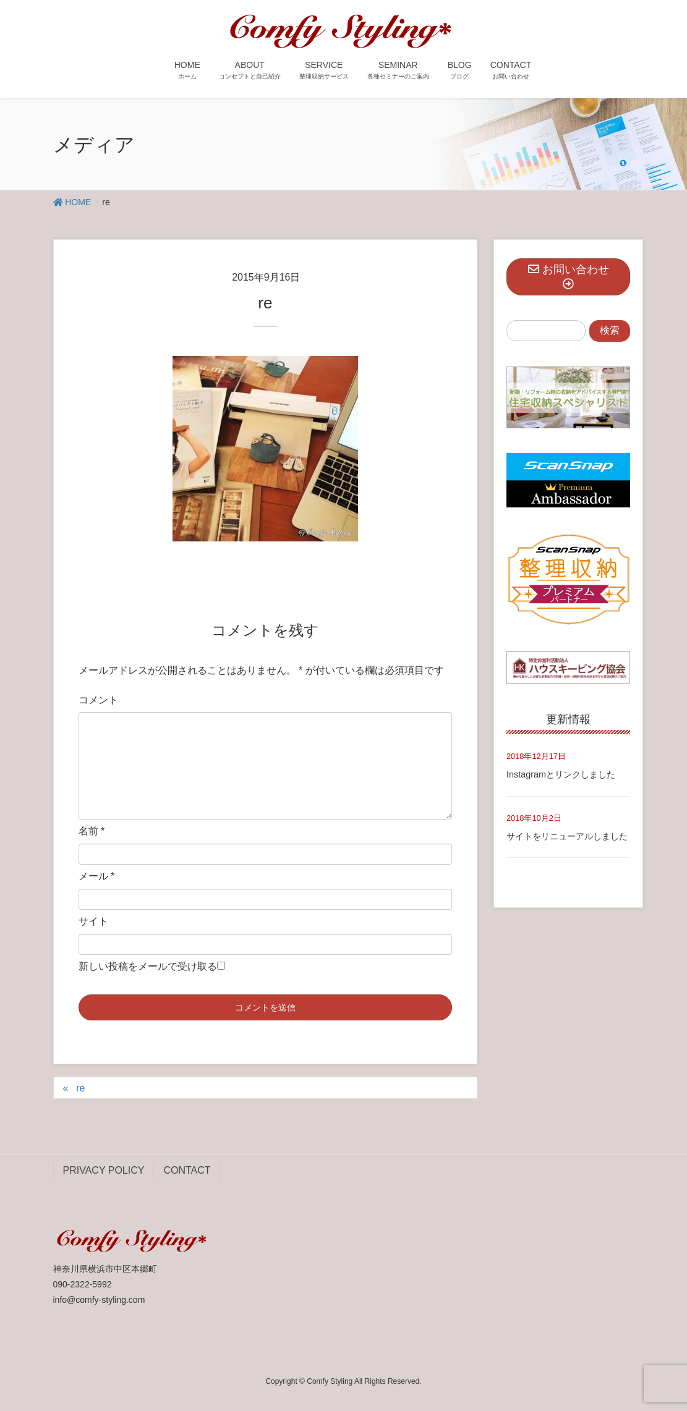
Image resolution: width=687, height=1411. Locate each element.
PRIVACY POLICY (104, 1170)
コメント (98, 700)
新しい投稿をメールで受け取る (148, 966)
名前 (92, 831)
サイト (93, 921)
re (80, 1088)
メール (97, 876)
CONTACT (186, 1170)
